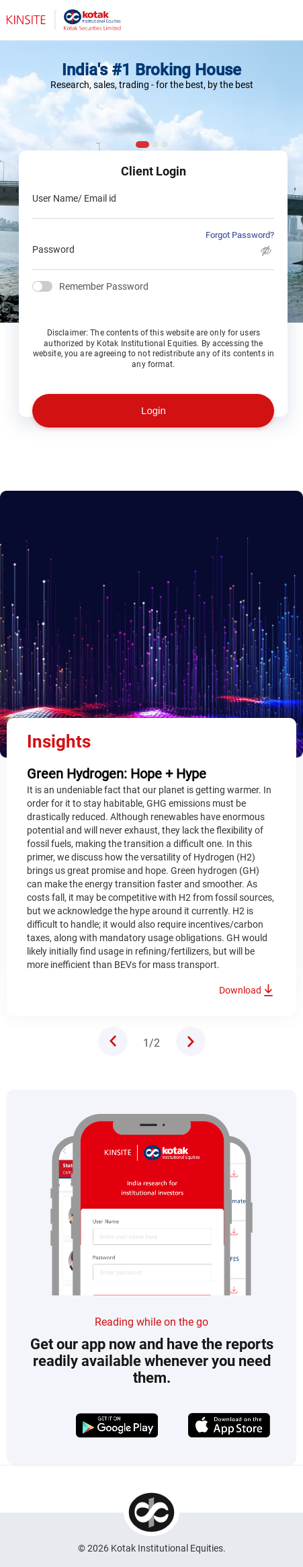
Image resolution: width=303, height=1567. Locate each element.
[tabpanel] (151, 770)
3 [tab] (164, 144)
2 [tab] (155, 144)
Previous (113, 1041)
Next (191, 1041)
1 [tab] (142, 144)
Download (240, 990)
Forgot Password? (240, 235)
